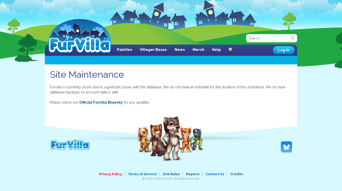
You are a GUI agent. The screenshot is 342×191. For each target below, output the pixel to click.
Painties (124, 50)
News (180, 50)
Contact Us (215, 174)
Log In (284, 50)
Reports (193, 174)
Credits (236, 174)
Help (216, 50)
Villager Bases (153, 50)
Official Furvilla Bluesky (101, 102)
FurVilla (79, 36)
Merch (198, 50)
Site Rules (171, 174)
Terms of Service (142, 174)
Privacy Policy (110, 174)
